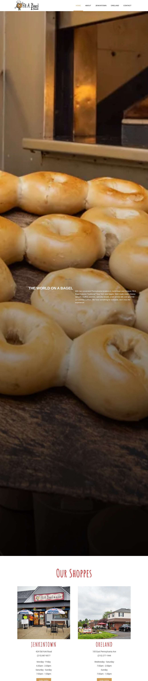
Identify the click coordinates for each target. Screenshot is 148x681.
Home (78, 5)
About (88, 5)
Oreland (115, 5)
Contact (127, 5)
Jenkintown (100, 5)
